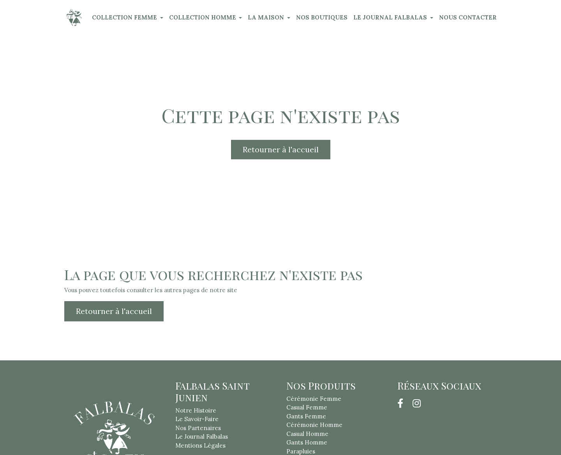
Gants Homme (306, 442)
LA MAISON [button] (267, 17)
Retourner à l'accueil (281, 149)
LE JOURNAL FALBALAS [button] (391, 17)
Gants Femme (306, 416)
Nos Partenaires (198, 428)
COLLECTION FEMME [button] (125, 17)
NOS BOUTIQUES (322, 17)
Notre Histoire (195, 410)
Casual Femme (306, 407)
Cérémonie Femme (313, 398)
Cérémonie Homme (314, 425)
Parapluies (300, 451)
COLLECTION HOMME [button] (203, 17)
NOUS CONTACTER (468, 17)
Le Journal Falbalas (201, 436)
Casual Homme (307, 433)
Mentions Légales (200, 445)
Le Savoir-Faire (197, 419)
